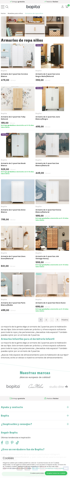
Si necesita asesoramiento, (25, 2)
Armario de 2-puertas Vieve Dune (51, 303)
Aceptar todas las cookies (56, 473)
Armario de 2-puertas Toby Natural (13, 118)
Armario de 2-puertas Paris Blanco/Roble (13, 304)
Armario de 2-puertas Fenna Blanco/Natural (48, 211)
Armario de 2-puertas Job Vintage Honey (47, 257)
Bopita (4, 70)
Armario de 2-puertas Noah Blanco (13, 164)
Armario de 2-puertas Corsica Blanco (14, 75)
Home (3, 13)
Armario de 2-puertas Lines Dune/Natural (13, 257)
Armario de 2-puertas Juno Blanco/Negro (48, 118)
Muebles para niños (15, 13)
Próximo (65, 320)
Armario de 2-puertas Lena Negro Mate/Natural (48, 75)
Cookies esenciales (37, 473)
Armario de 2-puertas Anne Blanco (13, 211)
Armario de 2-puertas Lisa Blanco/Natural (47, 164)
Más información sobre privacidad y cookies (48, 468)
